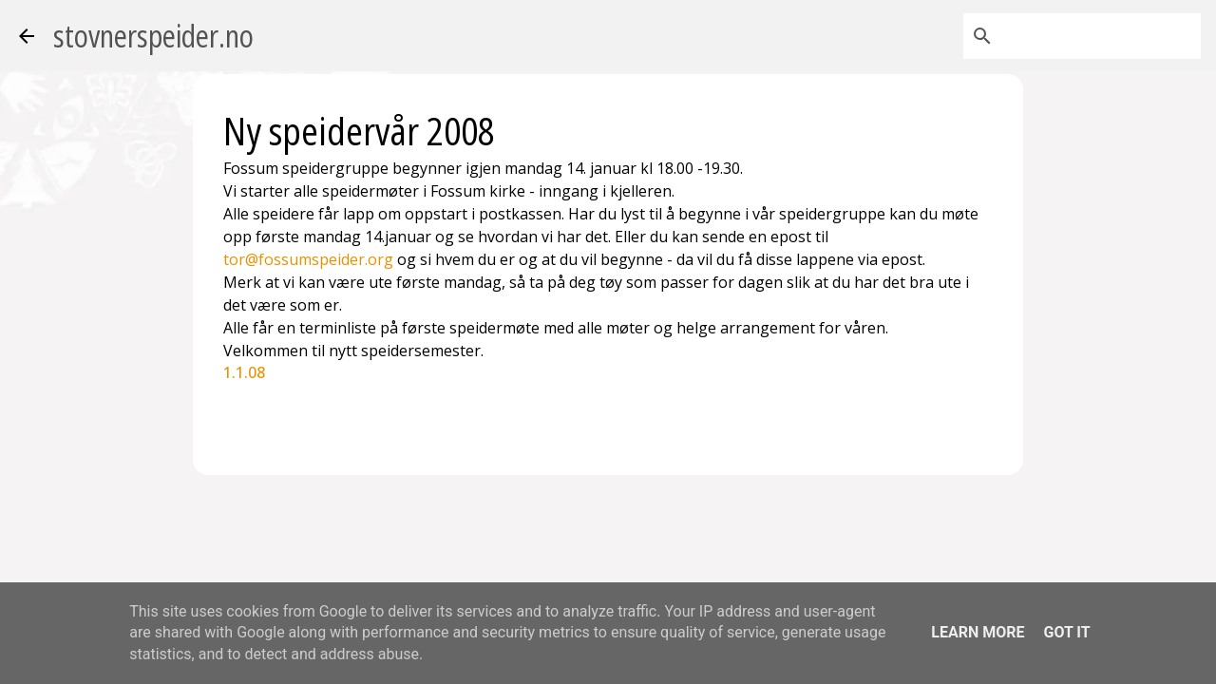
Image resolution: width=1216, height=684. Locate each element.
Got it (1066, 632)
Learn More (977, 632)
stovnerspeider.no (153, 35)
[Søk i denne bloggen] (1101, 36)
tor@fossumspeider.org (308, 259)
